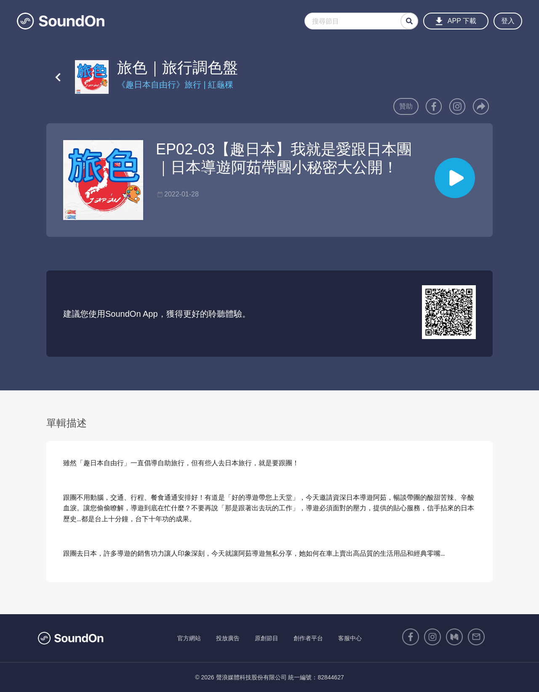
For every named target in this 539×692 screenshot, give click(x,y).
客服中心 (350, 638)
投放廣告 (228, 638)
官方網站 (189, 638)
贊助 (406, 106)
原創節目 (266, 638)
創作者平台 (308, 638)
